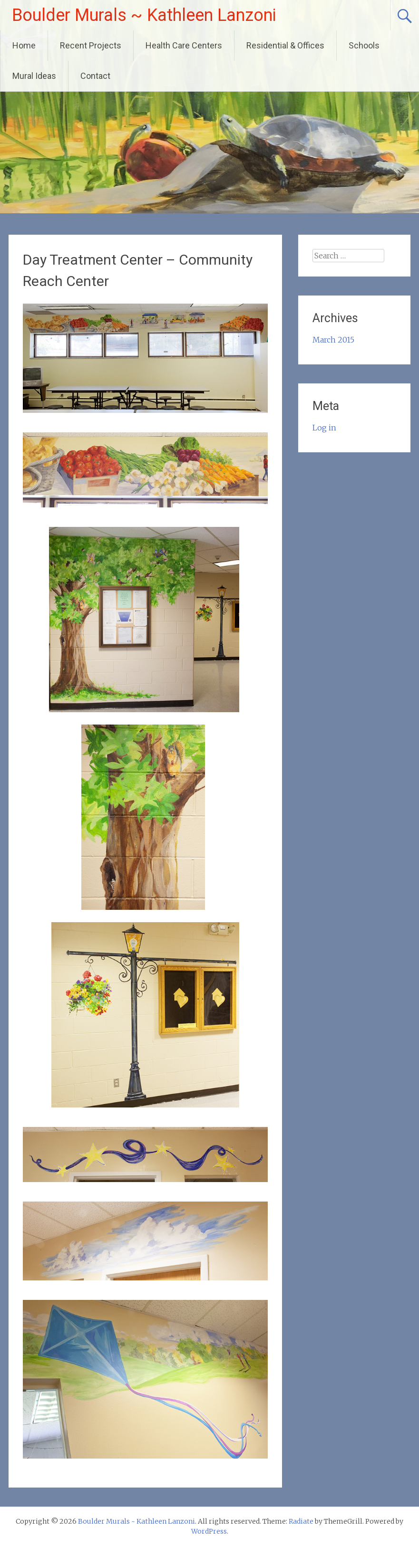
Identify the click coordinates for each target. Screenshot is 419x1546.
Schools (364, 45)
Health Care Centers (184, 45)
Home (24, 45)
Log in (324, 427)
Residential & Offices (285, 45)
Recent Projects (90, 45)
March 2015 (333, 339)
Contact (95, 76)
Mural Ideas (34, 76)
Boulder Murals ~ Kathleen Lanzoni (144, 15)
